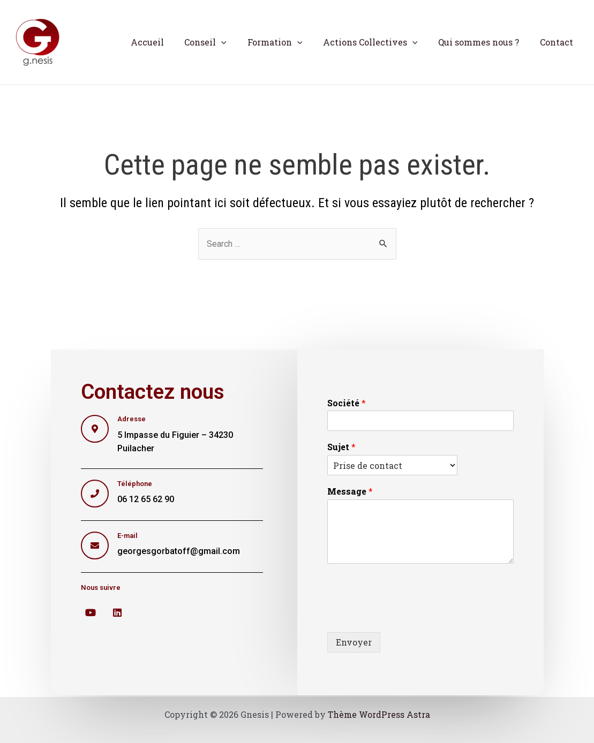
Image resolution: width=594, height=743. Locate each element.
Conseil (221, 42)
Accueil (166, 42)
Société (346, 403)
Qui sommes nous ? (483, 42)
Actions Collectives (379, 42)
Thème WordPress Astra (379, 714)
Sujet (341, 447)
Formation (287, 42)
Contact (558, 42)
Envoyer (354, 642)
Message (350, 492)
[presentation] (408, 614)
